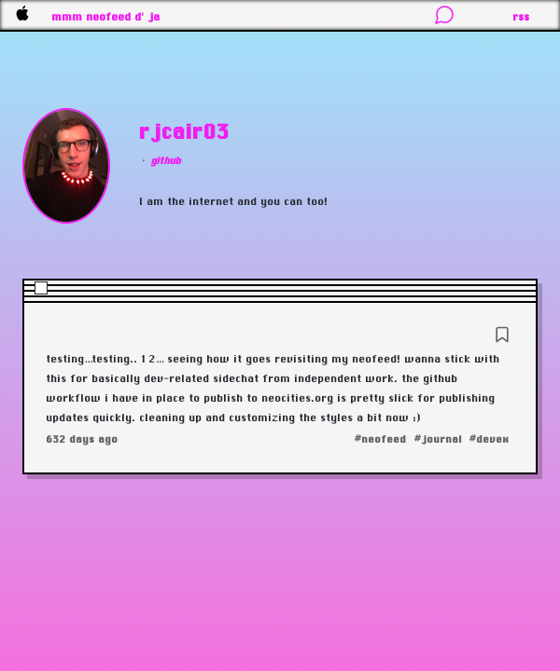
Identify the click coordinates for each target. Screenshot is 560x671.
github (166, 160)
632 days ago (83, 439)
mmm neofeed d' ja (106, 16)
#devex (489, 439)
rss (521, 16)
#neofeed (381, 439)
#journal (438, 439)
